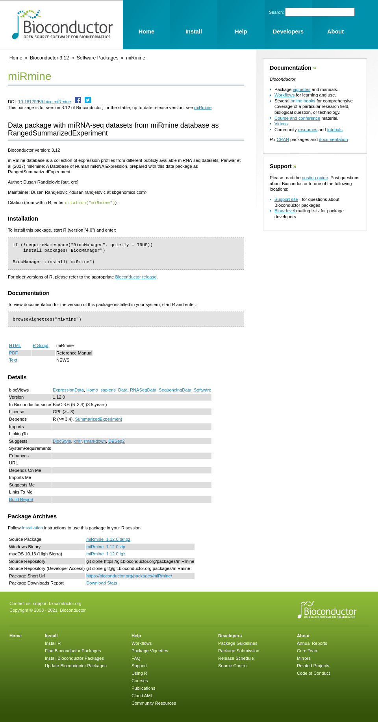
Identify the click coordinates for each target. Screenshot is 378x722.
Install (51, 635)
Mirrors (304, 657)
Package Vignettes (150, 650)
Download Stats (101, 582)
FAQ (136, 657)
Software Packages (98, 58)
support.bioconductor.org (57, 603)
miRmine (202, 107)
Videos (281, 123)
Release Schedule (236, 657)
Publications (143, 687)
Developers (230, 635)
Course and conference (297, 118)
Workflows (284, 95)
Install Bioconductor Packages (74, 657)
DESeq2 (116, 440)
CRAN (282, 139)
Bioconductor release (135, 276)
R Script (40, 345)
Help (136, 635)
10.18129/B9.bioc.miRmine (44, 101)
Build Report (21, 499)
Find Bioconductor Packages (73, 650)
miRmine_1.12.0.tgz (106, 553)
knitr (78, 440)
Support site (286, 199)
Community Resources (154, 702)
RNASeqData (143, 389)
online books (303, 100)
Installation (32, 527)
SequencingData (175, 389)
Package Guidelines (238, 642)
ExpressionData (68, 389)
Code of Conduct (313, 672)
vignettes (302, 89)
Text (13, 359)
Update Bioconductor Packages (76, 665)
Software (202, 389)
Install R (53, 642)
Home (15, 58)
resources (307, 129)
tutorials (335, 129)
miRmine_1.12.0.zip (105, 546)
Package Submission (238, 650)
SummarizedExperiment (98, 418)
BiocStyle (62, 440)
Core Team (308, 650)
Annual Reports (312, 642)
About (303, 635)
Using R (139, 672)
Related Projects (313, 665)
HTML (15, 345)
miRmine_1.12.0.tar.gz (108, 538)
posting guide (315, 177)
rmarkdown (95, 440)
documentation (333, 139)
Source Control (233, 665)
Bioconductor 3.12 (49, 58)
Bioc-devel (284, 210)
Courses (140, 680)
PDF (13, 352)
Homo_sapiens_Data (106, 389)
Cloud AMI (142, 695)
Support (281, 166)
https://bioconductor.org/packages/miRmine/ (129, 575)
